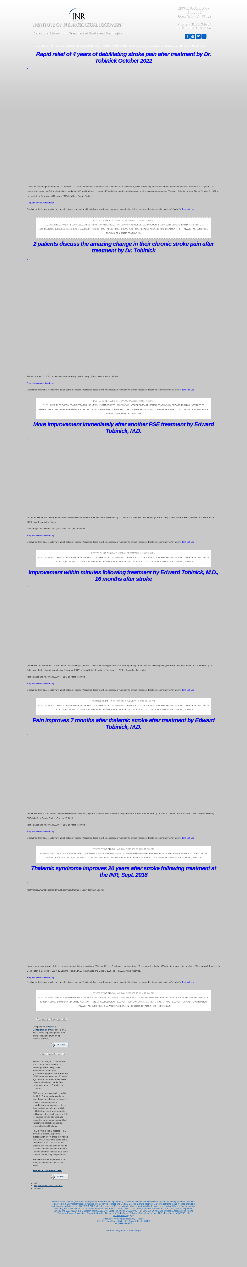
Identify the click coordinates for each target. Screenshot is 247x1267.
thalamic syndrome (114, 1006)
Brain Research (78, 225)
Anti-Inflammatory (138, 853)
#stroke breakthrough (144, 225)
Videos (98, 46)
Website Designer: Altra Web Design (123, 1230)
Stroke (45, 46)
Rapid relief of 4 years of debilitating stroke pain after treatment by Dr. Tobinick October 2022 (123, 57)
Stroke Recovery (120, 229)
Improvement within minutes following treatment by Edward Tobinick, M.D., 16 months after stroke (123, 575)
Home (38, 46)
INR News (93, 225)
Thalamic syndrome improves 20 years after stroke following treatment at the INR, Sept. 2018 (123, 871)
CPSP (157, 557)
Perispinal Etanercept (78, 229)
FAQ (203, 46)
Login (131, 1215)
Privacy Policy (120, 1215)
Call (35, 1183)
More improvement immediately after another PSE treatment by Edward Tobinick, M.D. (123, 427)
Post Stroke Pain (101, 229)
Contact (60, 46)
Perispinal (155, 1002)
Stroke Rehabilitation (143, 229)
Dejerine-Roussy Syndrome (190, 998)
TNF (128, 1006)
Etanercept (79, 1002)
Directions (38, 1188)
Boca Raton (132, 998)
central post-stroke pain (140, 557)
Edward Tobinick (181, 225)
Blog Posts (62, 225)
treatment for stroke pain (156, 1006)
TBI (52, 46)
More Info (60, 1176)
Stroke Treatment (166, 229)
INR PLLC (109, 220)
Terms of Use (188, 209)
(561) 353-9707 (200, 24)
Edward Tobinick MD (61, 1002)
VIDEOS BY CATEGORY (115, 46)
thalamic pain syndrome (194, 229)
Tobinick (110, 233)
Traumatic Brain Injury (128, 233)
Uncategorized (107, 225)
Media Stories (157, 46)
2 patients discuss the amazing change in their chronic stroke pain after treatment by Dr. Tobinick (123, 247)
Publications (171, 46)
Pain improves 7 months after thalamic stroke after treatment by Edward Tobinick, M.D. (124, 723)
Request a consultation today (40, 203)
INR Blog (184, 46)
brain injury (164, 225)
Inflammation (175, 853)
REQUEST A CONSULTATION (48, 1185)
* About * (194, 46)
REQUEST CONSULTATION (79, 46)
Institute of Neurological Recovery (106, 1002)
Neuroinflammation (138, 1002)
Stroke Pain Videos (138, 46)
